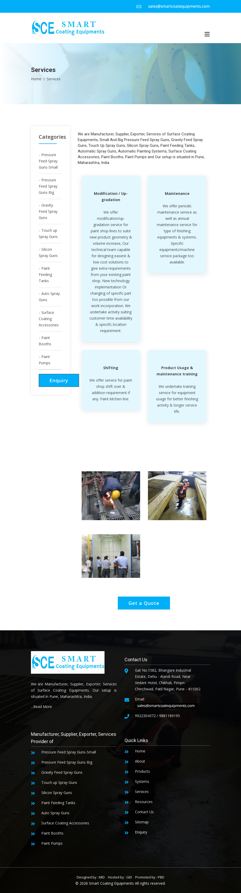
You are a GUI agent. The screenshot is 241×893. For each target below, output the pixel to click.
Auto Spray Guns (49, 296)
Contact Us (144, 811)
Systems (142, 781)
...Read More (41, 706)
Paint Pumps (44, 359)
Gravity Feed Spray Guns (48, 211)
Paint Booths (45, 340)
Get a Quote (143, 603)
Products (142, 771)
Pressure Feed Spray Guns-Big (48, 186)
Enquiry (141, 832)
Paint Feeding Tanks (45, 274)
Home (36, 78)
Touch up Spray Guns (48, 233)
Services (142, 791)
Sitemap (142, 821)
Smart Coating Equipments (111, 883)
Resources (144, 801)
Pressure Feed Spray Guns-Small (48, 161)
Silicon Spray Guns (48, 252)
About (140, 761)
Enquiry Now (58, 382)
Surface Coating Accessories (49, 318)
